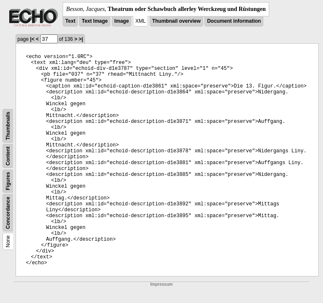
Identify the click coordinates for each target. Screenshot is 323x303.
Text (70, 21)
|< (32, 39)
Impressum (161, 284)
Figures (8, 181)
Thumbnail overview (176, 21)
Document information (234, 21)
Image (121, 21)
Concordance (8, 213)
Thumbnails (8, 126)
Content (8, 155)
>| (81, 39)
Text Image (95, 21)
